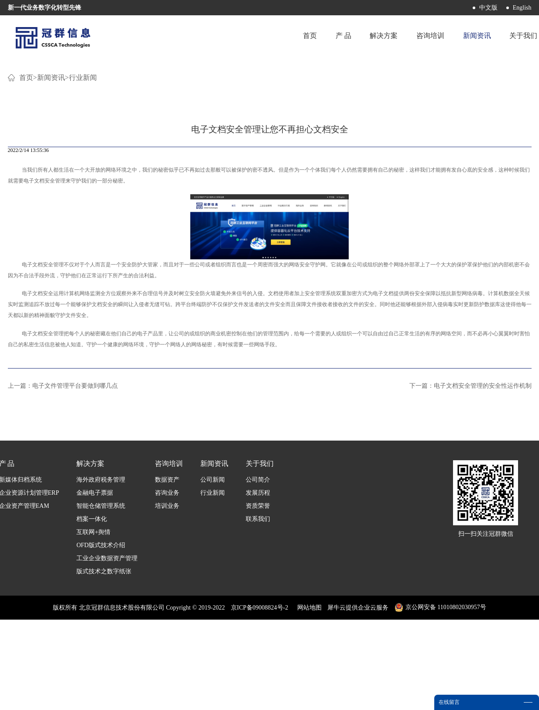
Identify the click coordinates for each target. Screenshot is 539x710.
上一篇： (63, 491)
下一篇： (470, 491)
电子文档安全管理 (44, 286)
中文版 (488, 7)
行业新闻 (83, 183)
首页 (297, 37)
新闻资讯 (51, 183)
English (522, 7)
